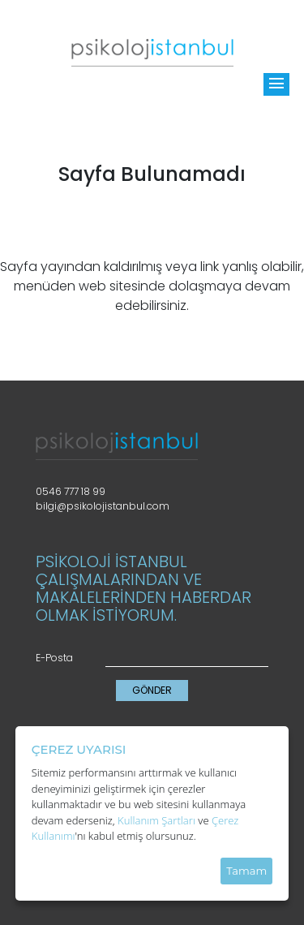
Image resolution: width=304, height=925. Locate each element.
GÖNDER (152, 690)
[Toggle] (276, 84)
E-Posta (54, 658)
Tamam (246, 870)
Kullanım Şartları (156, 820)
